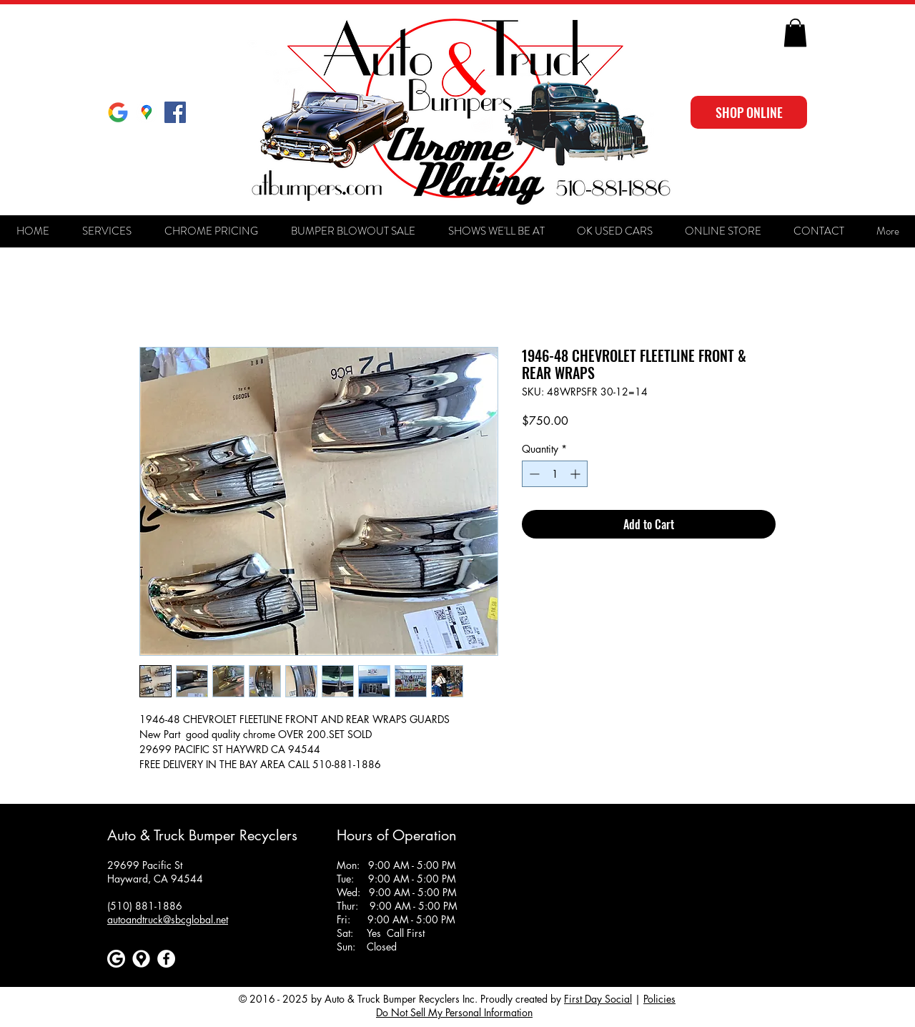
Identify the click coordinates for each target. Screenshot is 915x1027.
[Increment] (576, 473)
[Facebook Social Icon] (175, 112)
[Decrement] (533, 473)
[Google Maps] (146, 112)
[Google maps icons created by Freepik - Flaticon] (141, 959)
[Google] (118, 112)
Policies (659, 999)
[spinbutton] (555, 473)
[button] (795, 32)
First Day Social (598, 999)
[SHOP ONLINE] (749, 112)
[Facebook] (166, 959)
